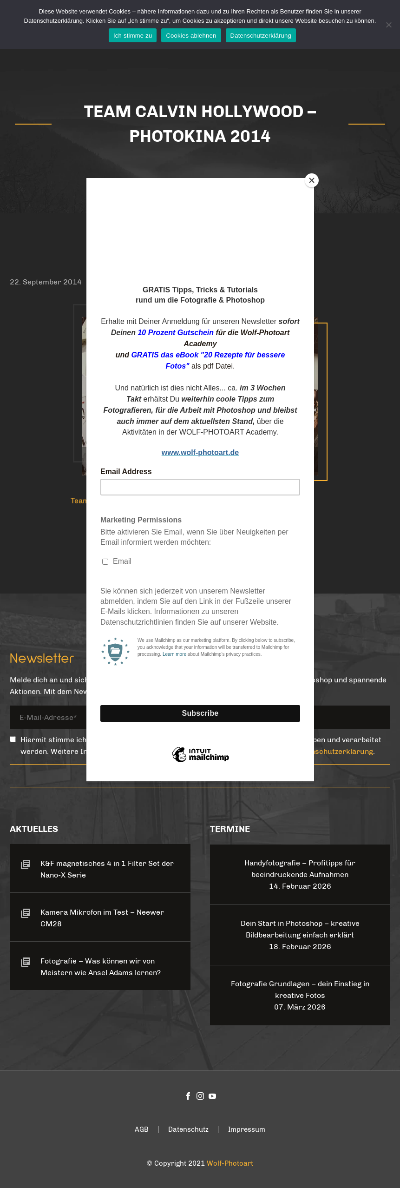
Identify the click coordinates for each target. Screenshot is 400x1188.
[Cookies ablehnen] (388, 24)
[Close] (312, 180)
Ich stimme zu (132, 35)
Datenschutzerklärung (260, 35)
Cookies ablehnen (191, 35)
